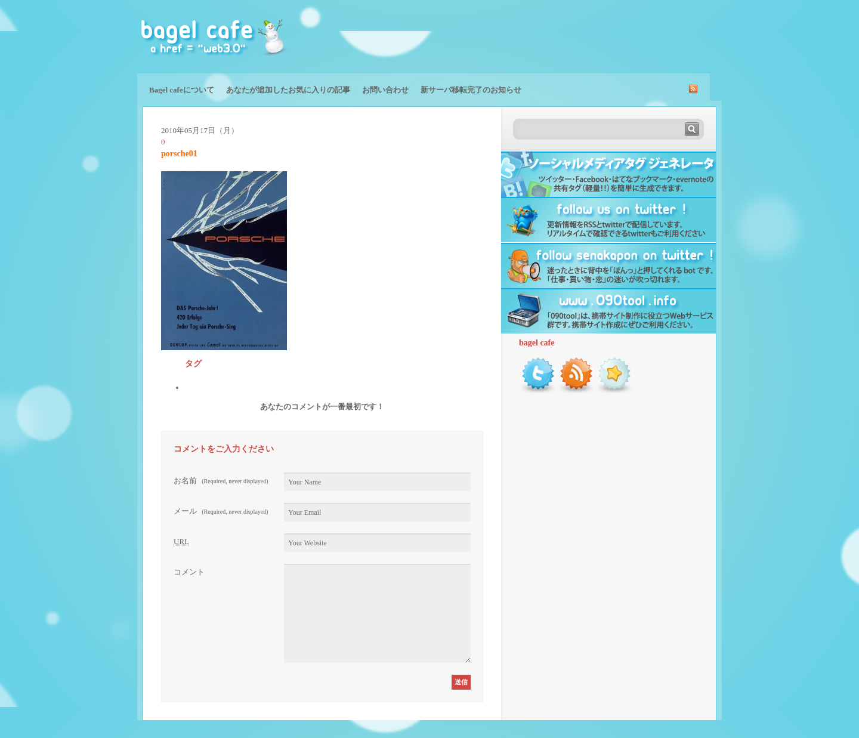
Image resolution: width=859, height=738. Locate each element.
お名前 (221, 480)
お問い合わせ (385, 89)
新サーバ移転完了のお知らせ (471, 89)
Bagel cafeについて (181, 89)
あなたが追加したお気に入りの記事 (288, 89)
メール (221, 511)
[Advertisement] (582, 36)
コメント (189, 571)
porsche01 (179, 153)
